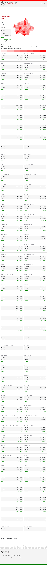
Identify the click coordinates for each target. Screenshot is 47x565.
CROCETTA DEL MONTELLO (30, 204)
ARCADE (3, 395)
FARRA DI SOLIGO (5, 204)
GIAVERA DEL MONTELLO (30, 53)
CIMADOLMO (4, 214)
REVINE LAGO (27, 335)
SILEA (25, 365)
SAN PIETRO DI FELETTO (29, 425)
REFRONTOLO (27, 355)
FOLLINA (26, 194)
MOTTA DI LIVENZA (28, 435)
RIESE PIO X (3, 445)
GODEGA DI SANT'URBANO (30, 174)
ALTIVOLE (26, 385)
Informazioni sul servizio (6, 557)
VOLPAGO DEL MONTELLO (30, 415)
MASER (26, 325)
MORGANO (27, 315)
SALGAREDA (4, 355)
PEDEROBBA (27, 455)
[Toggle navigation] (41, 3)
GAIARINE (26, 375)
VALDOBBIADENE (28, 264)
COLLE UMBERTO (28, 405)
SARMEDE (3, 194)
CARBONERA (27, 445)
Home (2, 8)
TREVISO (3, 506)
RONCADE (26, 124)
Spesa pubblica (23, 8)
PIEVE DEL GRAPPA (28, 134)
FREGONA (3, 435)
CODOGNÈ (26, 465)
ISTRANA (26, 475)
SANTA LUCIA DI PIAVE (6, 315)
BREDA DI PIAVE (28, 274)
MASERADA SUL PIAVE (29, 254)
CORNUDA (3, 365)
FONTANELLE (27, 154)
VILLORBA (26, 234)
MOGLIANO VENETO (5, 103)
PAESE (2, 264)
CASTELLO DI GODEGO (29, 93)
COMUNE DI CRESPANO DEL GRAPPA (9, 425)
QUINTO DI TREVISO (29, 244)
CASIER (2, 375)
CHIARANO (3, 254)
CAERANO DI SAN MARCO (7, 274)
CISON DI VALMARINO (6, 134)
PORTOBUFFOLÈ (5, 495)
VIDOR (2, 164)
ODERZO (26, 304)
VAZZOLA (3, 405)
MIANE (26, 284)
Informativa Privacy (16, 557)
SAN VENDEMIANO (28, 73)
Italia (5, 8)
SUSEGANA (3, 516)
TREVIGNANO (27, 506)
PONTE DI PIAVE (28, 485)
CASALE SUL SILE (28, 224)
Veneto (9, 8)
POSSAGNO (3, 63)
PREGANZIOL (4, 335)
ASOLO (2, 244)
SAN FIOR (3, 325)
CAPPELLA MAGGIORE (6, 475)
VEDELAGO (3, 184)
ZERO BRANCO (4, 113)
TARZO (2, 83)
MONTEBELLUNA (28, 526)
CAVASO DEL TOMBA (29, 164)
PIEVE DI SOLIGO (5, 174)
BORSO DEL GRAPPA (29, 214)
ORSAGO (3, 284)
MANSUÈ (26, 345)
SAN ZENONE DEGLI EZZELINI (7, 144)
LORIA (25, 294)
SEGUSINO (26, 144)
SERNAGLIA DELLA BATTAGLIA (8, 415)
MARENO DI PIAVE (5, 526)
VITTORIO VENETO (28, 184)
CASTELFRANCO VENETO (6, 304)
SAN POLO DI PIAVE (5, 124)
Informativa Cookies (25, 557)
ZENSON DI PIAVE (28, 395)
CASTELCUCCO (4, 224)
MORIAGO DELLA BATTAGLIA (7, 485)
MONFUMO (3, 73)
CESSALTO (3, 154)
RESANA (3, 93)
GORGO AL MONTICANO (6, 385)
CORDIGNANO (27, 83)
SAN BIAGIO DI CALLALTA (6, 455)
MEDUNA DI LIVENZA (29, 63)
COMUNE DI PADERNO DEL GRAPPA (32, 516)
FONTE (2, 465)
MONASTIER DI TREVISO (6, 294)
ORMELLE (26, 495)
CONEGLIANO (27, 113)
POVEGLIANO (4, 234)
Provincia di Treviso (15, 8)
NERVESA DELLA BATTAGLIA (7, 345)
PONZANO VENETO (28, 103)
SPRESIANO (3, 53)
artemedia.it (22, 554)
